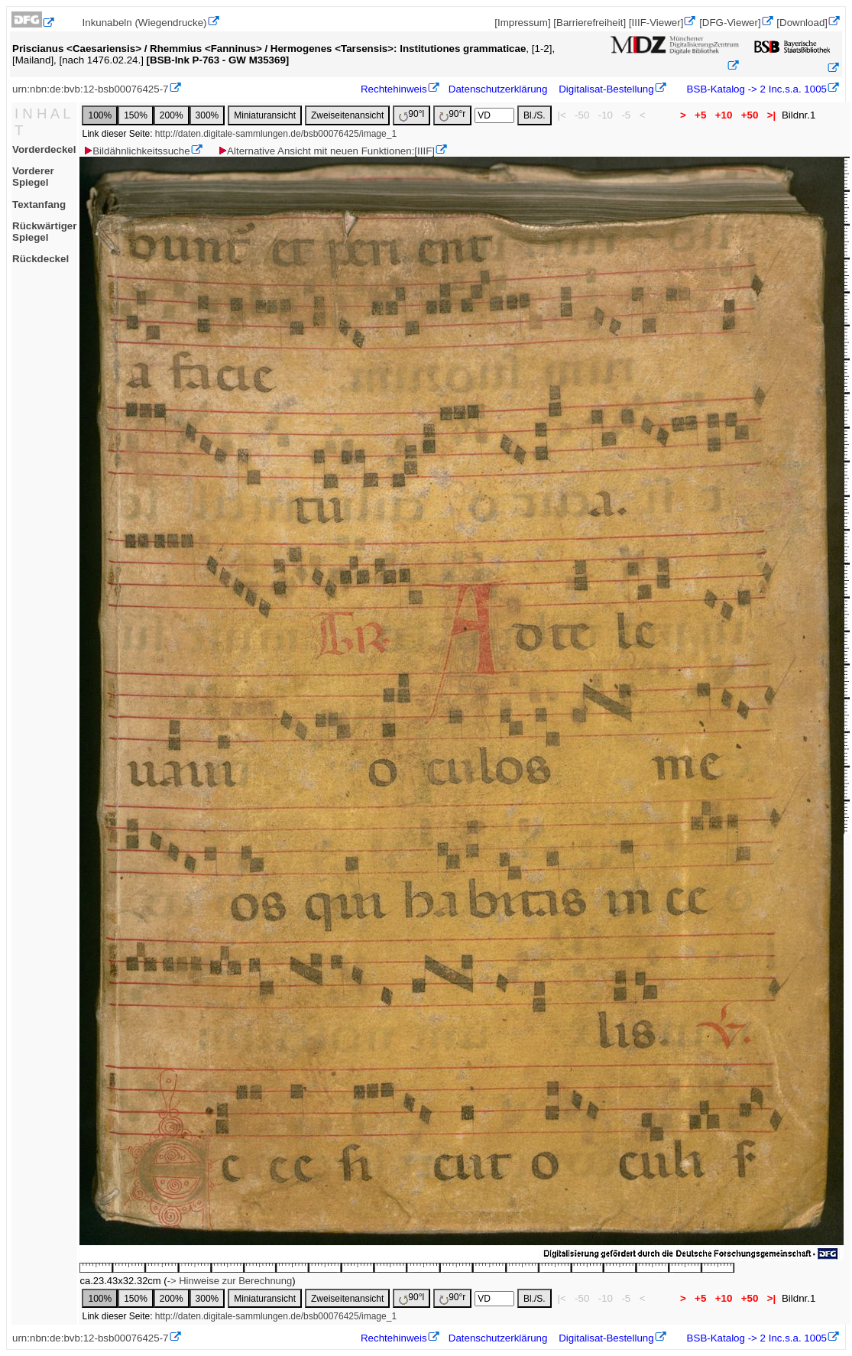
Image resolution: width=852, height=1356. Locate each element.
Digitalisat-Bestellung (606, 89)
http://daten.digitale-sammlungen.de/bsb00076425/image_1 (276, 133)
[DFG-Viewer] (729, 22)
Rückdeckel (40, 258)
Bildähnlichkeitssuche (136, 151)
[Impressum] (522, 22)
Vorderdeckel (44, 149)
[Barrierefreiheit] (589, 22)
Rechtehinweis (394, 89)
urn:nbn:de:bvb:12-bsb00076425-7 (90, 89)
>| (771, 115)
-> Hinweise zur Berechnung (230, 1280)
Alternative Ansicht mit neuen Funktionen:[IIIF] (326, 151)
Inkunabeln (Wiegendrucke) (145, 22)
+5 (700, 115)
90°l (411, 115)
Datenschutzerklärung (498, 89)
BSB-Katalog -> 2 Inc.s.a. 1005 (755, 89)
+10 (723, 115)
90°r (452, 115)
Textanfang (39, 204)
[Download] (802, 22)
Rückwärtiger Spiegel (44, 231)
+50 (749, 115)
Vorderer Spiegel (33, 176)
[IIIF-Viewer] (656, 22)
